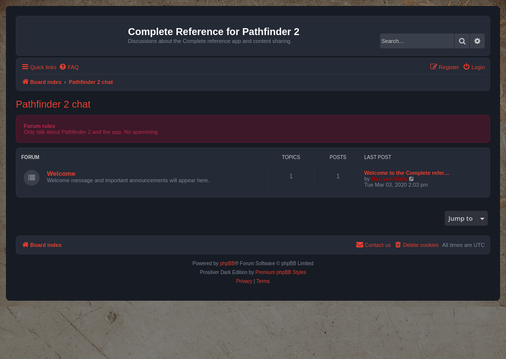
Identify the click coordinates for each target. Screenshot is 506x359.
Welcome (61, 173)
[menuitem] (69, 67)
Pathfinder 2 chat (53, 104)
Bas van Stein (389, 179)
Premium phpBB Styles (280, 272)
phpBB (227, 263)
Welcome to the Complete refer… (407, 173)
